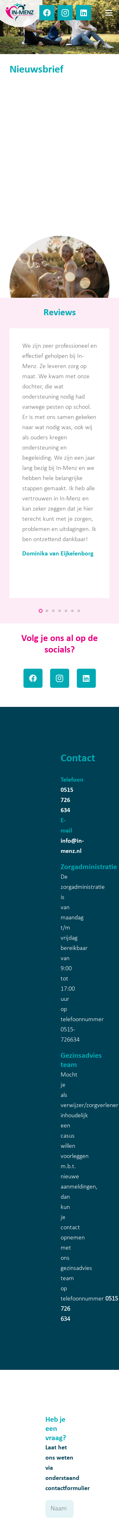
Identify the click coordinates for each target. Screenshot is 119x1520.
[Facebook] (47, 12)
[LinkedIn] (83, 12)
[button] (109, 13)
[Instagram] (65, 12)
